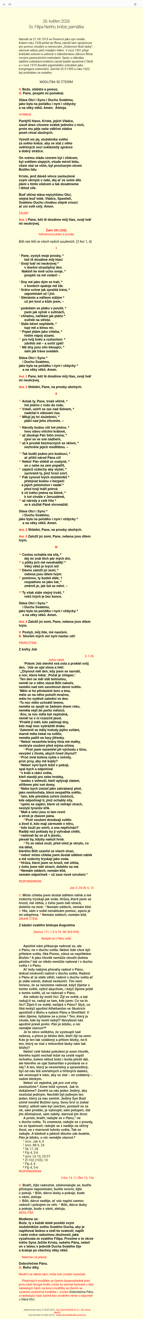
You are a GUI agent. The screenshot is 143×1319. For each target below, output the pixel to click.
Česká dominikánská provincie (71, 1315)
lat (10, 4)
